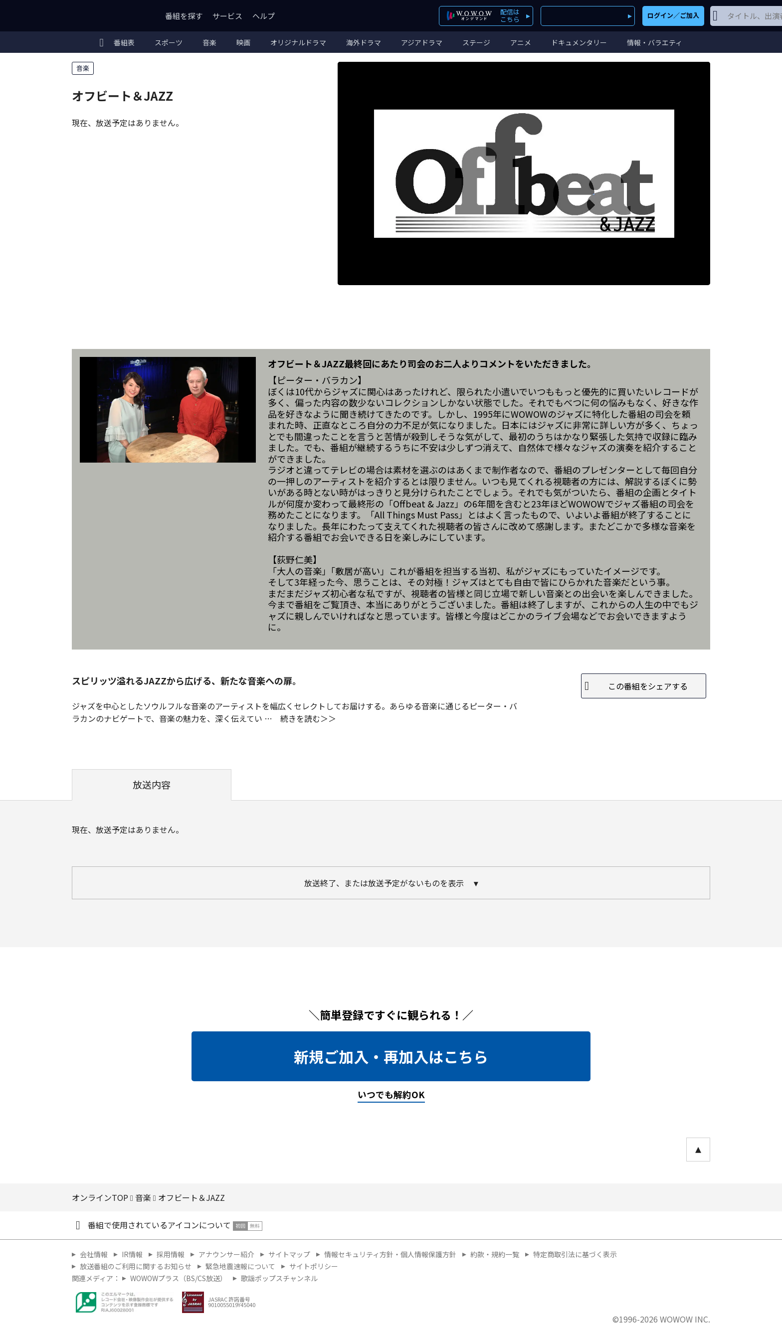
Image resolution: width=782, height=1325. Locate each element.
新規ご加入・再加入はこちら (391, 1056)
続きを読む (300, 718)
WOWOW (108, 15)
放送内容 (152, 785)
